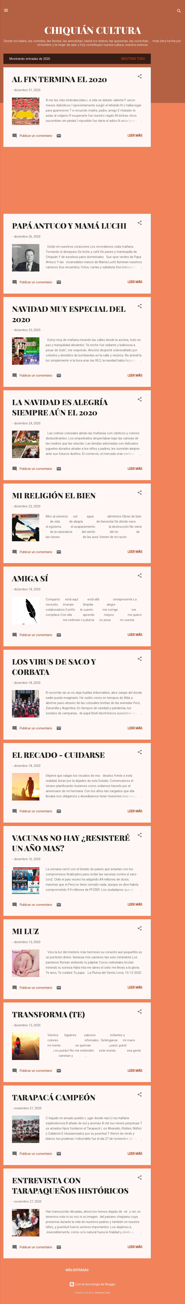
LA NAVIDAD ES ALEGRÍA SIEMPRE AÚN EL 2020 (60, 407)
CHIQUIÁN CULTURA (92, 30)
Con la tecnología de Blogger (92, 1284)
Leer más (135, 135)
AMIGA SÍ (30, 578)
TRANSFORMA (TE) (48, 1014)
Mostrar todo (133, 59)
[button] (139, 77)
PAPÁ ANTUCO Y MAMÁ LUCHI (69, 225)
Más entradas (77, 1270)
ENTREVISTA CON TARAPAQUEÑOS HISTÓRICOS (70, 1185)
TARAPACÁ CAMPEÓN (53, 1097)
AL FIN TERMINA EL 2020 (59, 79)
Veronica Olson (102, 1292)
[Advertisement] (168, 118)
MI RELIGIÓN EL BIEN (54, 495)
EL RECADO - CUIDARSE (58, 754)
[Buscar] (179, 11)
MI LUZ (25, 931)
